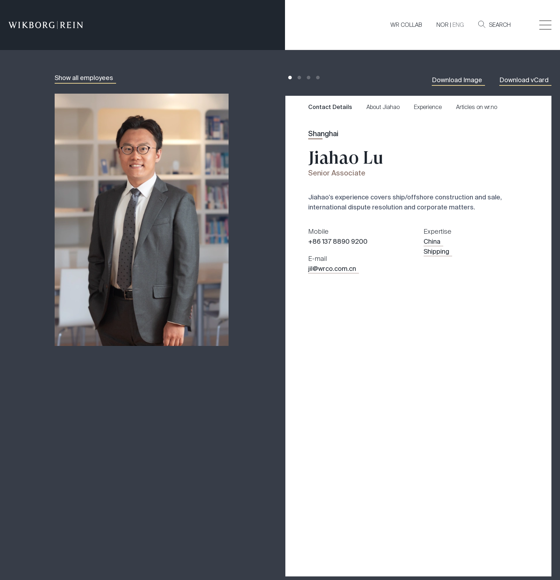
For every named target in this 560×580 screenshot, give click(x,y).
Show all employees (84, 78)
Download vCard (524, 80)
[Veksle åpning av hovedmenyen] (545, 25)
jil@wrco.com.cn (332, 268)
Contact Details (330, 107)
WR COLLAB (406, 25)
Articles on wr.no (476, 107)
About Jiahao (383, 107)
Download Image (457, 80)
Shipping (436, 251)
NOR (442, 25)
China (432, 241)
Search (494, 25)
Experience (428, 107)
